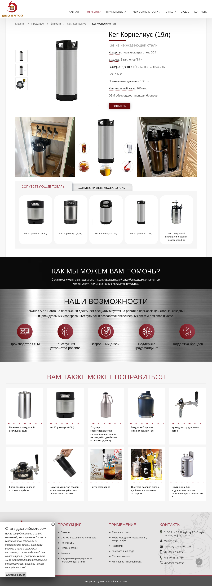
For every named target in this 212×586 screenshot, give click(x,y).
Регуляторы (67, 542)
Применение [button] (114, 12)
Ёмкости (56, 23)
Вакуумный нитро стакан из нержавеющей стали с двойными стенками (64, 490)
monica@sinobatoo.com (178, 546)
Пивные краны (69, 548)
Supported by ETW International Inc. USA (106, 581)
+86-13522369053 (174, 552)
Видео (185, 12)
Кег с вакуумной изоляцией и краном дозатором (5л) (176, 236)
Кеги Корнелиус (76, 23)
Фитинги (65, 553)
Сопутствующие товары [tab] (43, 186)
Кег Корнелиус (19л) (141, 233)
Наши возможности (106, 301)
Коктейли (117, 545)
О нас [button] (169, 12)
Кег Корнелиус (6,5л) (35, 233)
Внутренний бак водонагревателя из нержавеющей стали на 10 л (187, 492)
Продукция (38, 23)
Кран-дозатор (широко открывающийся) (22, 489)
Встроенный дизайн (106, 344)
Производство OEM (25, 344)
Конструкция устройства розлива (65, 346)
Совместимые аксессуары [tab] (102, 188)
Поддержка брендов (187, 344)
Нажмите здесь (15, 574)
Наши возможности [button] (144, 12)
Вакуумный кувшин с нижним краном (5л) (143, 429)
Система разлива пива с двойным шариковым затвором (145, 490)
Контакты (200, 12)
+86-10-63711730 (174, 557)
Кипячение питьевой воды (127, 561)
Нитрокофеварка (100, 487)
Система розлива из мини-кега (78, 537)
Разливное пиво (121, 532)
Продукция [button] (91, 12)
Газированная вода (123, 551)
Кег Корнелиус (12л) (106, 233)
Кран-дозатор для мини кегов (185, 429)
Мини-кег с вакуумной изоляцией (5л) (22, 429)
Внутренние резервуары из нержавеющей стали (76, 560)
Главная (73, 12)
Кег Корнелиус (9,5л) (70, 233)
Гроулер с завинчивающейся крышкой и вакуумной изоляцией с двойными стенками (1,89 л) (103, 434)
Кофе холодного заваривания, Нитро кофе (129, 539)
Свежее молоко (121, 556)
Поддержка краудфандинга (146, 346)
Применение (122, 525)
